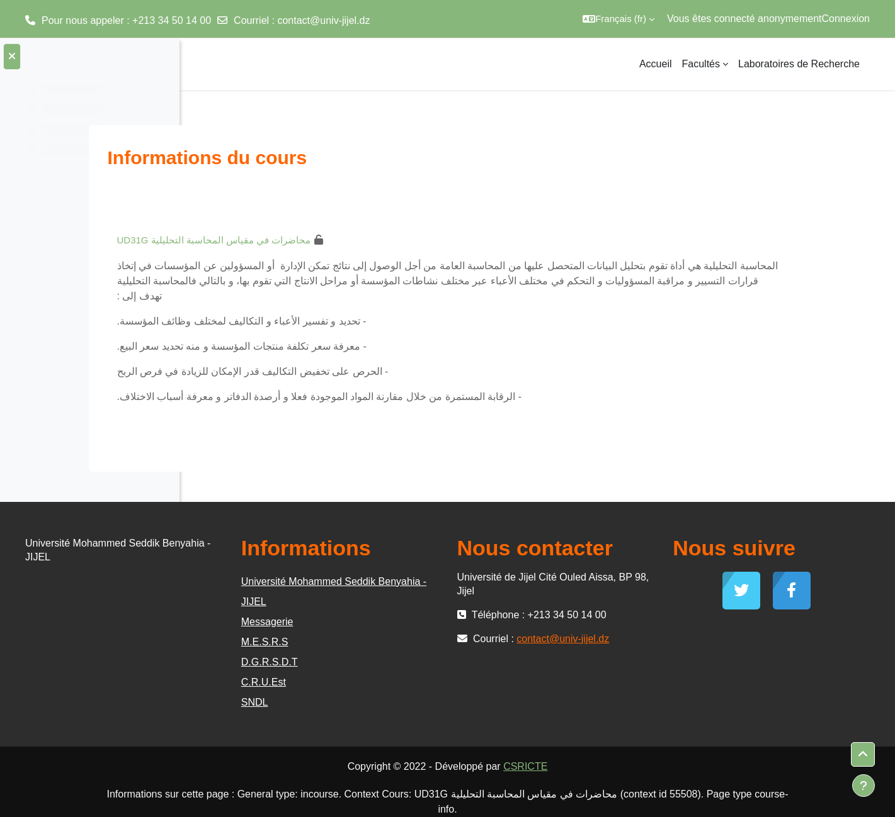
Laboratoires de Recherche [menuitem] (799, 63)
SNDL (397, 702)
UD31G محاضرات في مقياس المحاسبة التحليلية (315, 240)
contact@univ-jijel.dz (323, 20)
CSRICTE (620, 766)
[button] (618, 19)
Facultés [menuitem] (701, 63)
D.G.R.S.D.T (412, 662)
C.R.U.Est (406, 682)
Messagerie (410, 621)
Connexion (846, 18)
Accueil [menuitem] (655, 63)
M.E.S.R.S (407, 641)
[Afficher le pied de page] (863, 785)
